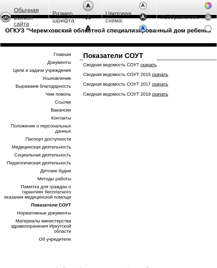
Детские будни (55, 170)
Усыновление (56, 78)
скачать (148, 64)
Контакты (61, 118)
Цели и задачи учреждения (42, 70)
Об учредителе (55, 239)
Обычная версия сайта (26, 17)
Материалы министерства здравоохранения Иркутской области (41, 226)
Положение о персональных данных (41, 128)
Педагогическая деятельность (39, 162)
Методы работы (54, 178)
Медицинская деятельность (41, 147)
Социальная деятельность (42, 154)
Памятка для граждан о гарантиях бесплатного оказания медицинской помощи (37, 192)
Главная (62, 54)
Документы (59, 62)
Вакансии (61, 110)
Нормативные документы (44, 213)
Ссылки (63, 102)
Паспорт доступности (48, 139)
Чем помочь (58, 94)
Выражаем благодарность (43, 86)
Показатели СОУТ (51, 205)
